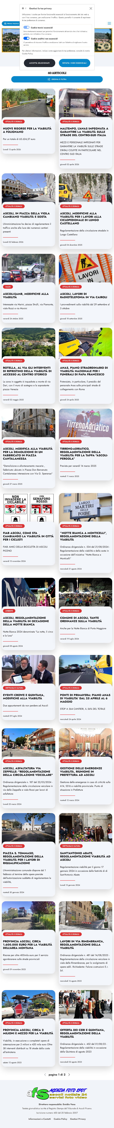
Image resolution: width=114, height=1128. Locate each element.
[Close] (90, 8)
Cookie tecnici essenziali (42, 27)
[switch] (26, 38)
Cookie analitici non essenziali (44, 38)
